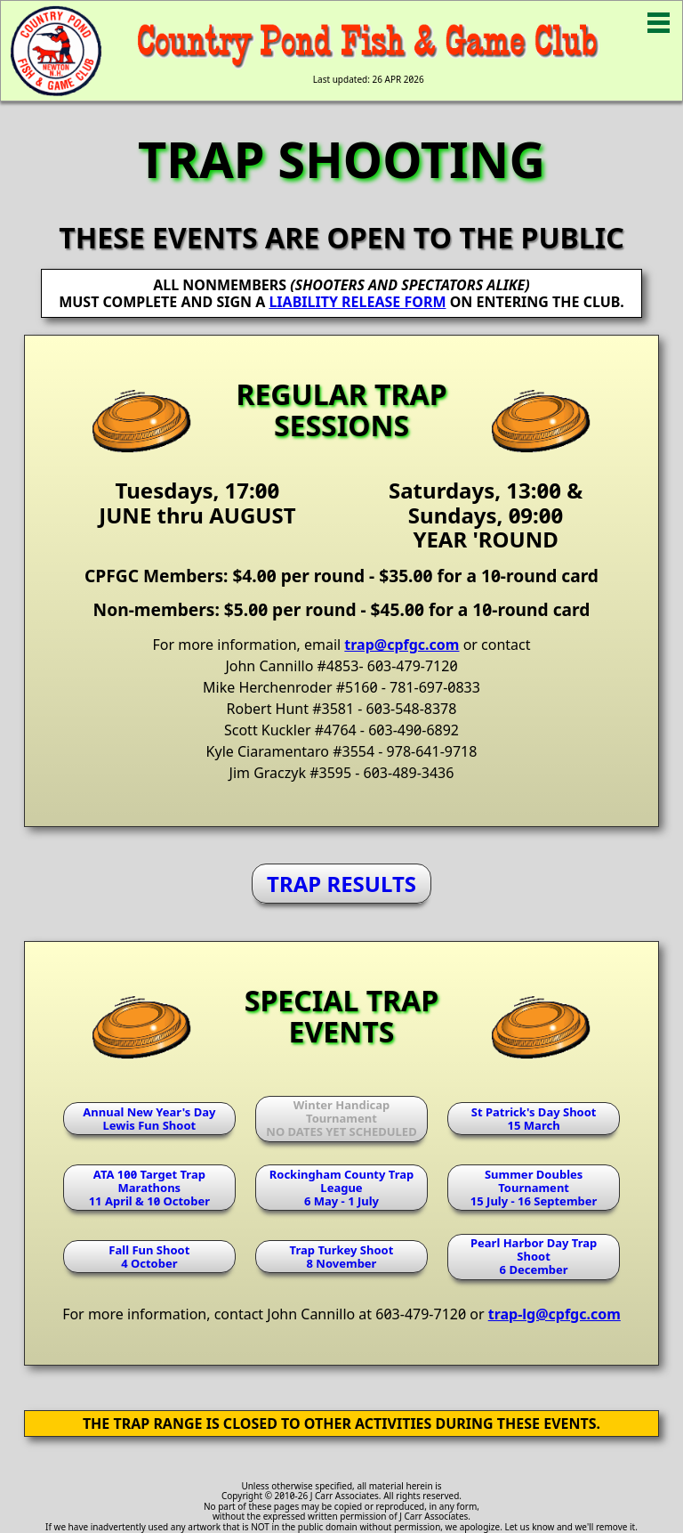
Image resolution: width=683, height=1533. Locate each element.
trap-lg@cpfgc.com (554, 1314)
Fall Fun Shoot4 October (148, 1256)
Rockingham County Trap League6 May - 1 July (341, 1187)
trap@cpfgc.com (401, 644)
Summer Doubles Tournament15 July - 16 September (533, 1187)
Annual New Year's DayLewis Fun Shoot (149, 1118)
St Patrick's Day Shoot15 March (534, 1118)
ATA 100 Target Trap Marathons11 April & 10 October (149, 1187)
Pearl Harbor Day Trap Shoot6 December (533, 1256)
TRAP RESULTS (341, 883)
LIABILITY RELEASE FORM (357, 302)
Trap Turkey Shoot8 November (342, 1256)
